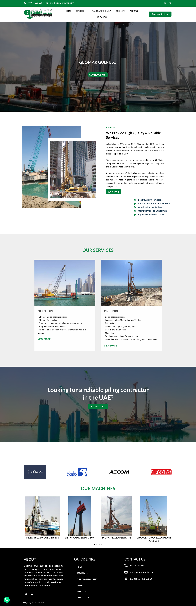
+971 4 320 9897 (137, 565)
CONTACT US (101, 17)
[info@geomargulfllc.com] (125, 572)
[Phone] (7, 600)
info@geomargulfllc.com (142, 572)
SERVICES (81, 11)
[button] (26, 519)
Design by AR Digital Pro (33, 603)
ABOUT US (134, 11)
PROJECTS (120, 11)
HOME (68, 11)
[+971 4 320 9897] (125, 565)
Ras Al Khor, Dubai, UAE (141, 579)
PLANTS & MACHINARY (101, 11)
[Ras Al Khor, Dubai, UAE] (125, 579)
